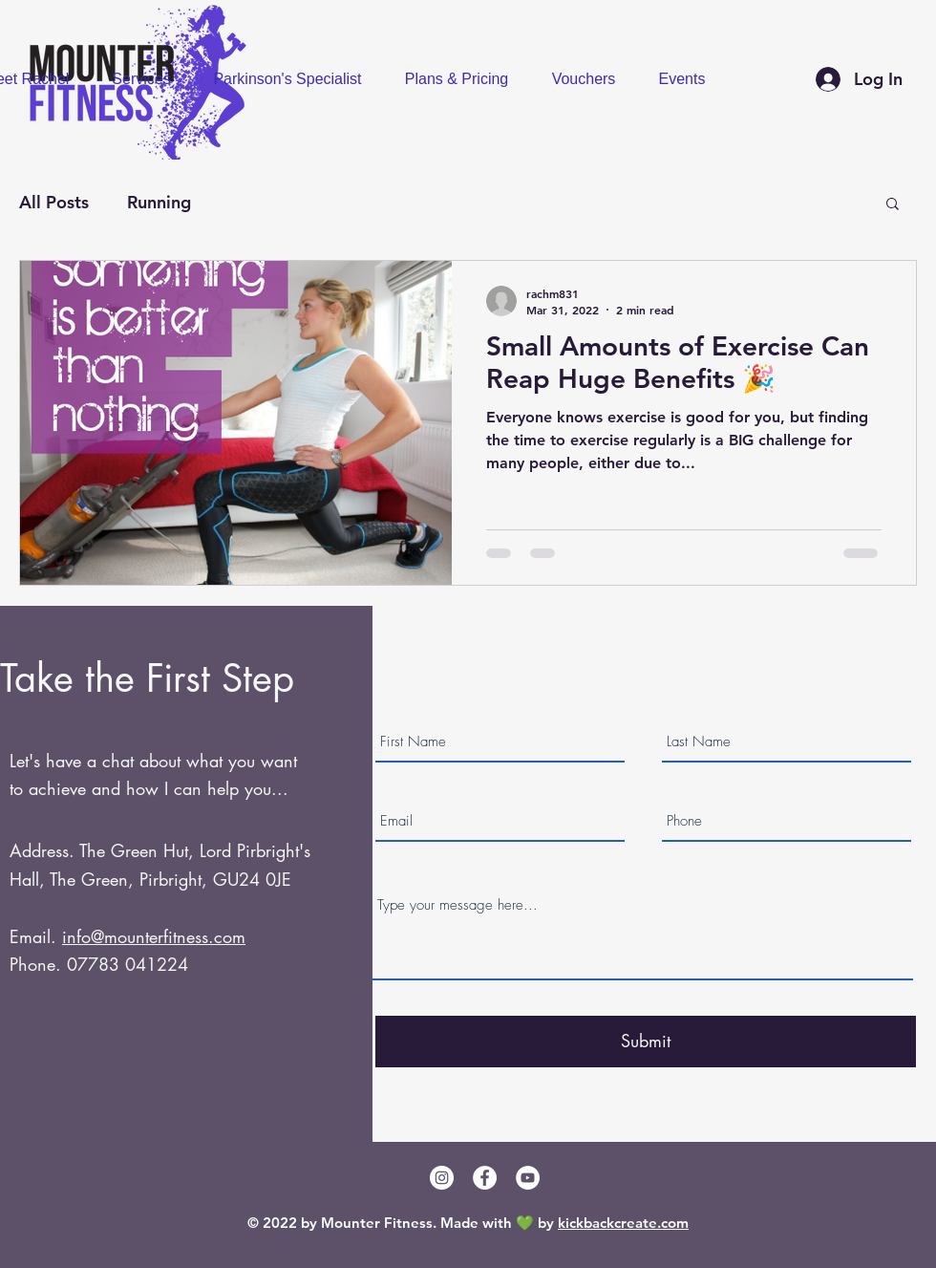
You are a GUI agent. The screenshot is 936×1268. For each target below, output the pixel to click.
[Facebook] (485, 1178)
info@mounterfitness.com (153, 936)
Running (159, 202)
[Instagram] (442, 1178)
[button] (892, 205)
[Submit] (645, 1041)
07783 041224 (127, 964)
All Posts (54, 202)
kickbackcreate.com (623, 1223)
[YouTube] (528, 1178)
